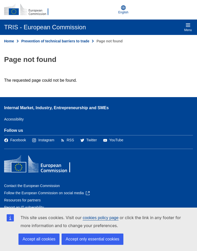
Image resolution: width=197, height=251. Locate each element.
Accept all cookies (39, 239)
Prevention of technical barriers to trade (55, 41)
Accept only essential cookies (92, 239)
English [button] (123, 9)
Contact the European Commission (32, 186)
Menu (188, 27)
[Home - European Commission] (29, 10)
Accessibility (14, 119)
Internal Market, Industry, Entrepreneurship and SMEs (56, 108)
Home (9, 41)
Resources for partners (22, 200)
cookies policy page (101, 218)
